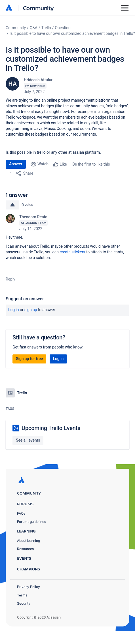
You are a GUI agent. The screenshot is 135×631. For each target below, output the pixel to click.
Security (23, 603)
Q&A (33, 27)
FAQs (21, 513)
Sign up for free (29, 358)
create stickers (72, 252)
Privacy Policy (28, 587)
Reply (10, 279)
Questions (63, 27)
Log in (13, 309)
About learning (28, 540)
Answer (15, 164)
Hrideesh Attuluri (39, 80)
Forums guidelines (31, 521)
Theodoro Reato (33, 217)
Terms (22, 595)
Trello (46, 27)
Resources (25, 549)
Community (38, 8)
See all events (28, 440)
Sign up (30, 309)
